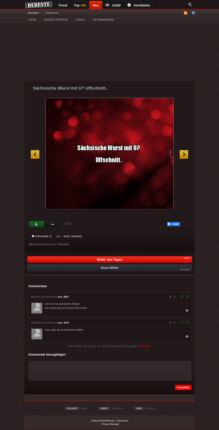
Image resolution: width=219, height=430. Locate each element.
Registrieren (52, 13)
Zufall (113, 5)
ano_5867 (63, 297)
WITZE (32, 19)
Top (80, 5)
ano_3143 (63, 322)
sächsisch (76, 236)
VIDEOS (79, 19)
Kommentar (42, 236)
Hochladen (138, 5)
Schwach (53, 224)
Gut (37, 224)
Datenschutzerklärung (102, 420)
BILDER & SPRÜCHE (55, 19)
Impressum (122, 420)
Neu (96, 5)
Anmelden (33, 13)
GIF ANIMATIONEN (103, 19)
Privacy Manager (110, 424)
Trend (62, 5)
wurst (67, 236)
